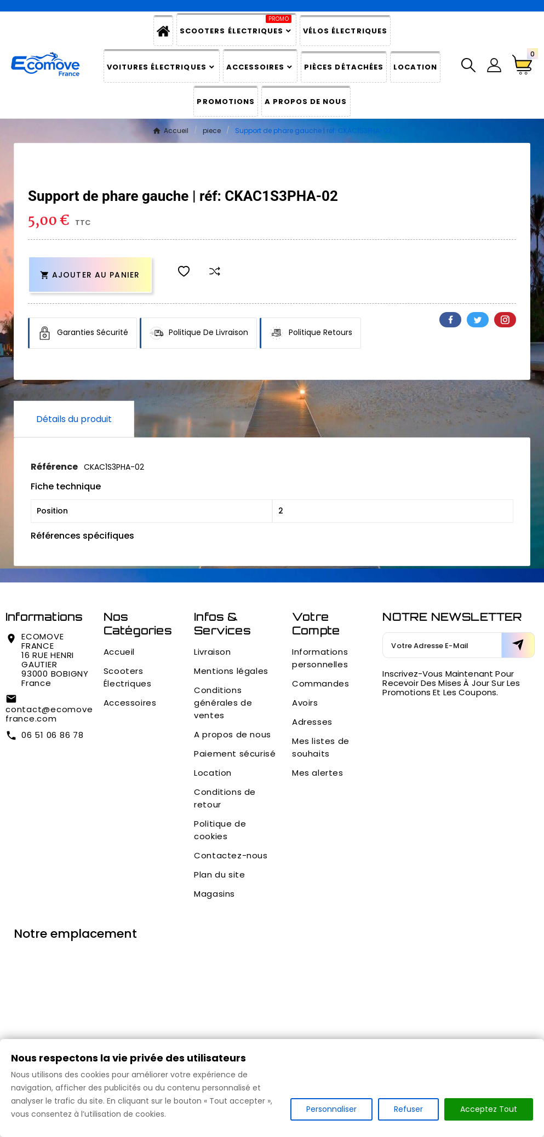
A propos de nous (232, 734)
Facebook (450, 319)
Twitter (478, 319)
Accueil (119, 651)
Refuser (408, 1109)
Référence (55, 466)
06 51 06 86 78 (52, 735)
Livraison (212, 651)
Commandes (320, 683)
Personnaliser (331, 1109)
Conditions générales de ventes (223, 702)
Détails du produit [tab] (74, 419)
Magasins (214, 893)
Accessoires (130, 702)
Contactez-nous (230, 855)
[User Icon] (494, 65)
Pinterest (505, 319)
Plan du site (219, 874)
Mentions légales (231, 671)
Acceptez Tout (488, 1109)
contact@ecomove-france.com (51, 713)
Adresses (312, 722)
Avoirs (305, 702)
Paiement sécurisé (235, 753)
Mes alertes (317, 772)
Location (213, 772)
